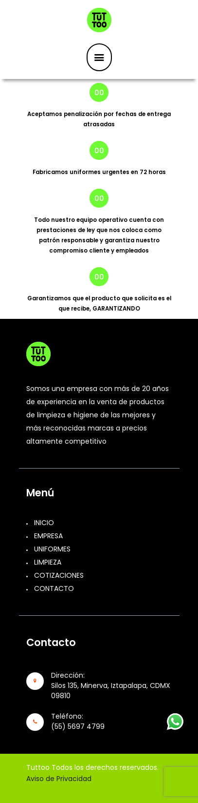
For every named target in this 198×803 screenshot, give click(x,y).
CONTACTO (54, 588)
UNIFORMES (52, 549)
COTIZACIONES (59, 575)
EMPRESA (48, 536)
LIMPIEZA (47, 562)
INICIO (44, 523)
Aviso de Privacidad (58, 778)
